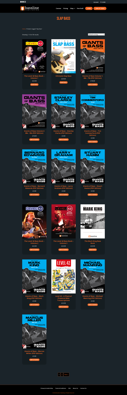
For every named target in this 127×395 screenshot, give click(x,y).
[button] (74, 8)
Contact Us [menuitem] (83, 388)
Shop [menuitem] (71, 8)
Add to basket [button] (93, 84)
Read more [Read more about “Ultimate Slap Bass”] (63, 82)
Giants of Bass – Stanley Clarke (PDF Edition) (63, 132)
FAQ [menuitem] (69, 388)
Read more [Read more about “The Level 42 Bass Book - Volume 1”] (34, 84)
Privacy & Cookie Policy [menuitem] (47, 388)
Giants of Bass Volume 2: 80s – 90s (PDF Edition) (34, 132)
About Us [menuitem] (75, 388)
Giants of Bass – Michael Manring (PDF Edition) (93, 297)
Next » (66, 374)
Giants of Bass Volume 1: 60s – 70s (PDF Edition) (92, 77)
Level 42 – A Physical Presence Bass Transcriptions (63, 298)
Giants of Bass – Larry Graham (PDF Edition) (63, 187)
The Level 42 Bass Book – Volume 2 (34, 242)
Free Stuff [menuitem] (80, 8)
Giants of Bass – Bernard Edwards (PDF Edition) (34, 187)
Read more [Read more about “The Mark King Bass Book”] (92, 249)
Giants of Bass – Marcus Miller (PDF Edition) (34, 352)
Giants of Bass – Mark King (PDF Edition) (34, 297)
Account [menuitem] (96, 2)
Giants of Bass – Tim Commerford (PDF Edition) (92, 133)
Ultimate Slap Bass (63, 76)
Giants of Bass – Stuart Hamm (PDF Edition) (92, 187)
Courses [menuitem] (58, 8)
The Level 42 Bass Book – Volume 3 (63, 242)
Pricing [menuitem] (65, 8)
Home (24, 29)
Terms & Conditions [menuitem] (60, 388)
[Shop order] (96, 34)
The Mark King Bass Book (92, 242)
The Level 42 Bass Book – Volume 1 (34, 77)
